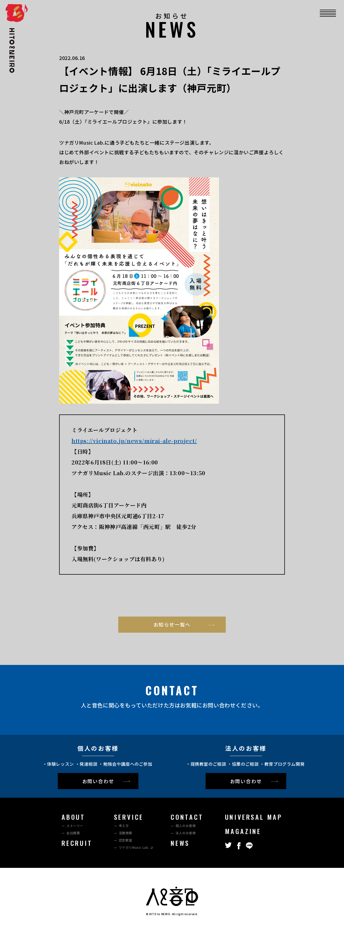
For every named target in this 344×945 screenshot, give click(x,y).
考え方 (124, 825)
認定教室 (125, 840)
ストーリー (74, 825)
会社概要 (73, 833)
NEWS (180, 843)
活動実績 (125, 833)
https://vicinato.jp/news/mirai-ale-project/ (134, 441)
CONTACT (187, 817)
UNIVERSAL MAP (253, 817)
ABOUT (73, 817)
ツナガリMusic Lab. (134, 847)
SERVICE (129, 817)
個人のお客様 (185, 825)
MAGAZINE (243, 831)
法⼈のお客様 (185, 833)
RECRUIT (77, 843)
